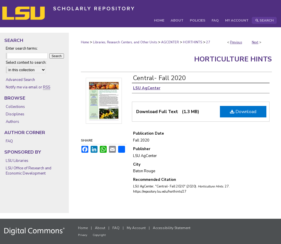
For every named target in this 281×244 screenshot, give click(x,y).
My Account (136, 228)
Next (255, 42)
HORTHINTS (192, 42)
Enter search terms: (22, 48)
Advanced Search (20, 79)
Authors (12, 121)
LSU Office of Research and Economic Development (28, 171)
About (100, 228)
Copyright (99, 235)
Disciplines (15, 114)
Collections (15, 106)
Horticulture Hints (233, 59)
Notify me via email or (28, 87)
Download (243, 112)
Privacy (82, 235)
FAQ (9, 141)
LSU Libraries (17, 160)
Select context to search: (26, 62)
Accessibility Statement (171, 228)
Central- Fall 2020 (159, 78)
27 (208, 42)
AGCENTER (170, 42)
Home (85, 42)
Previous (236, 42)
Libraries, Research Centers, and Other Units (125, 42)
